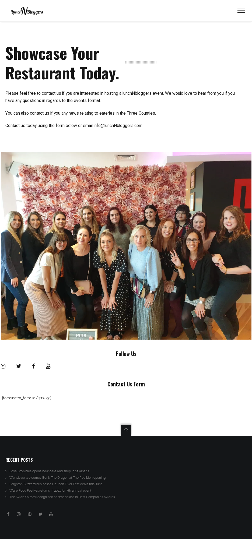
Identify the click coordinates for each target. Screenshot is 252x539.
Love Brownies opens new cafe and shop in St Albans (49, 471)
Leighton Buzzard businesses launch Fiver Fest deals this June (56, 484)
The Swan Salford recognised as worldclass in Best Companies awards (62, 497)
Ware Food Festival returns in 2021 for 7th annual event (50, 490)
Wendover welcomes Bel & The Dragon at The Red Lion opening (57, 478)
